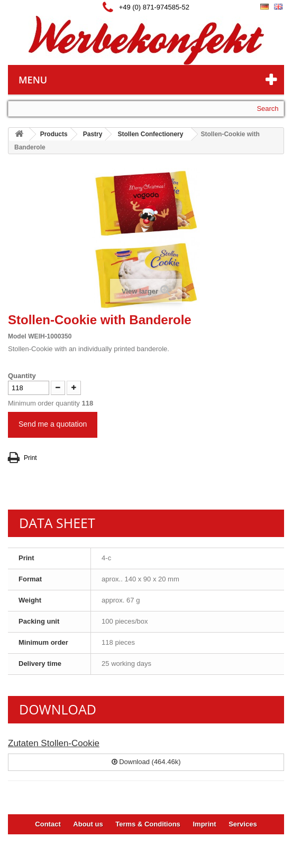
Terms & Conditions (147, 824)
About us (88, 824)
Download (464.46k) (146, 762)
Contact (47, 824)
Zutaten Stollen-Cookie (53, 743)
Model (17, 336)
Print (30, 458)
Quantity (22, 376)
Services (243, 824)
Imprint (204, 824)
